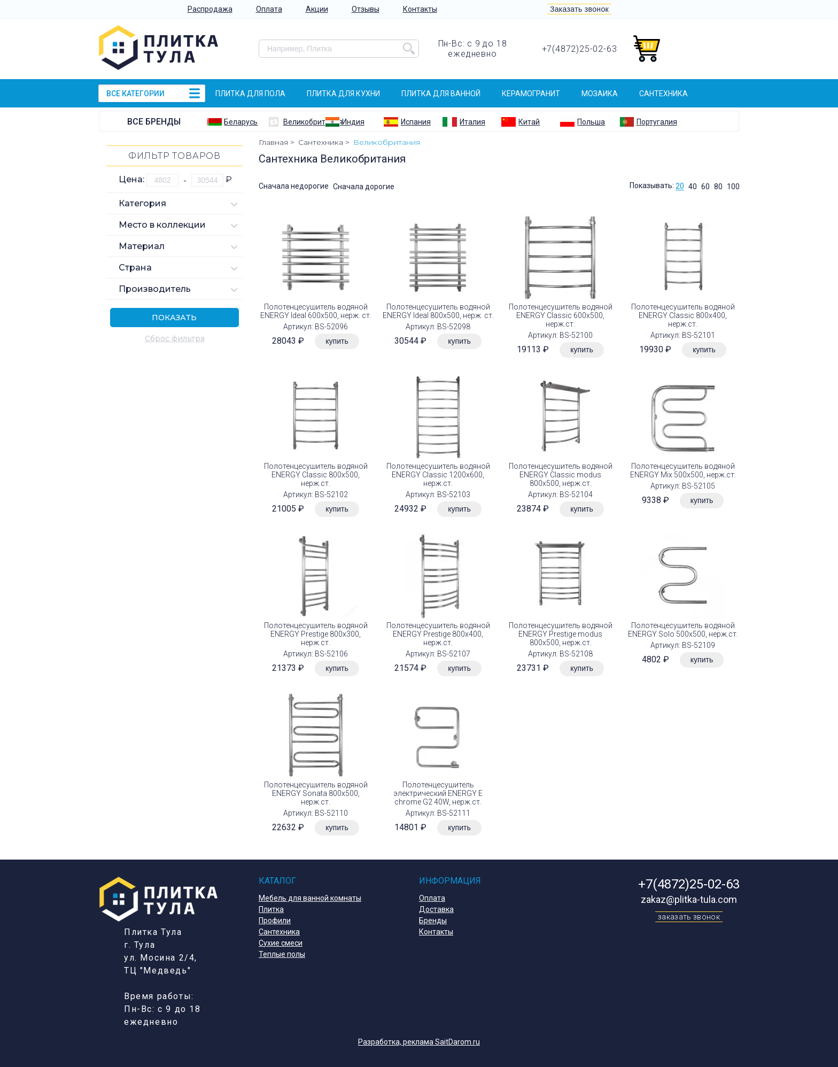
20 (680, 186)
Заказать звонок (579, 9)
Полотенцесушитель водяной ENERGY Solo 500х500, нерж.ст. (683, 629)
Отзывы (365, 9)
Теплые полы (282, 954)
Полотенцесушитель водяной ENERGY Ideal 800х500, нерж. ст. (438, 311)
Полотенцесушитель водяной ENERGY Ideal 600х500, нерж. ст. (315, 311)
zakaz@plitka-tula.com (689, 899)
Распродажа (210, 9)
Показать (174, 317)
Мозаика (599, 93)
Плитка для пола (250, 93)
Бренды (433, 920)
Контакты (420, 9)
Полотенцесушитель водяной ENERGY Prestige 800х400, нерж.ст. (438, 634)
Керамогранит (531, 93)
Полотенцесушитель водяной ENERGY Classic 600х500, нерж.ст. (560, 315)
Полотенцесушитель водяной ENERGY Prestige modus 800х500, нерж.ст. (560, 634)
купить (336, 341)
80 (718, 186)
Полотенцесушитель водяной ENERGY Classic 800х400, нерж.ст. (683, 315)
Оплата (269, 9)
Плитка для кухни (343, 93)
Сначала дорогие (363, 186)
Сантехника (663, 93)
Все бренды (154, 122)
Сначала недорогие (294, 186)
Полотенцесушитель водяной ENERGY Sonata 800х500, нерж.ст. (316, 793)
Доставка (436, 909)
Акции (317, 9)
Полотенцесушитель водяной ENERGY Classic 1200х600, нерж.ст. (438, 475)
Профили (275, 920)
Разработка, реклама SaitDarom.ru (419, 1042)
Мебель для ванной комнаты (310, 898)
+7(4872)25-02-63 (579, 49)
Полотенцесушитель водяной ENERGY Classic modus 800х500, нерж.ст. (560, 475)
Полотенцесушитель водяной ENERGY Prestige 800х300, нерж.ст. (316, 634)
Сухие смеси (280, 943)
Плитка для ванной (440, 93)
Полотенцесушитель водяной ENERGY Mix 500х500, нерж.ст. (683, 470)
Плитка (271, 909)
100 (733, 186)
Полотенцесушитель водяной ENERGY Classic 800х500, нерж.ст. (316, 475)
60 (705, 186)
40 (692, 186)
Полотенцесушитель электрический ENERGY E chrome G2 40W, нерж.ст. (438, 793)
